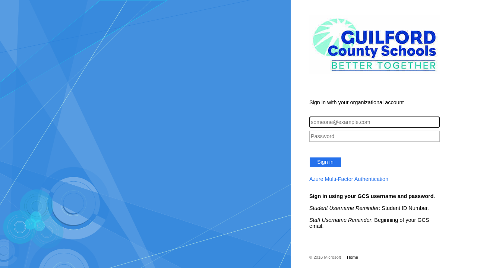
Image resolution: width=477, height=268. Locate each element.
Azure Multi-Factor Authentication (348, 179)
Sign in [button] (325, 162)
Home (352, 257)
